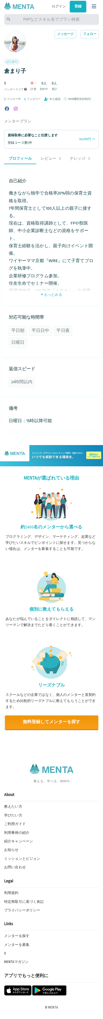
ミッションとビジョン (22, 859)
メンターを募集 (16, 945)
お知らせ (11, 850)
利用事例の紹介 (16, 833)
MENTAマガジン (16, 962)
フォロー (89, 34)
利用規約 (11, 893)
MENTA (53, 1007)
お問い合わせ (15, 867)
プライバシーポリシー (22, 910)
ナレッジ (80, 158)
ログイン (59, 6)
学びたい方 (13, 815)
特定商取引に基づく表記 (24, 902)
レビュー (51, 158)
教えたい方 (13, 806)
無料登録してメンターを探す (51, 722)
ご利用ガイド (15, 824)
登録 (78, 6)
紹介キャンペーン (18, 841)
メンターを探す (16, 936)
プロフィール (20, 158)
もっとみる (51, 295)
